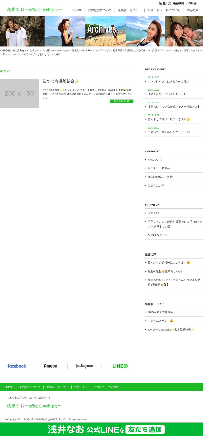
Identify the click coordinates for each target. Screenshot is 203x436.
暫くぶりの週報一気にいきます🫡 (169, 119)
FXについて (155, 159)
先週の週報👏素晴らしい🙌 (165, 271)
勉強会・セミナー (130, 10)
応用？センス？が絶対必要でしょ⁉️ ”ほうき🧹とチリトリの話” (175, 224)
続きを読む (120, 101)
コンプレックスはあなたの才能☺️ (168, 81)
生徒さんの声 (156, 185)
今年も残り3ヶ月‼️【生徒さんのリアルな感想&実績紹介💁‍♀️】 (174, 282)
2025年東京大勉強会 (160, 312)
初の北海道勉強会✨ (61, 81)
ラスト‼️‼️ (153, 213)
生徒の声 (192, 10)
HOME (77, 10)
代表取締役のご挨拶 (160, 176)
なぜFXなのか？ (158, 235)
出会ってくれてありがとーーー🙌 (169, 132)
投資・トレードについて (163, 10)
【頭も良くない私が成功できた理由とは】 (174, 106)
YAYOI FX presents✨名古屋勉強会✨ (171, 329)
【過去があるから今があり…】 (167, 94)
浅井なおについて (30, 387)
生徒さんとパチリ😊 (160, 320)
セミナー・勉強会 (159, 168)
